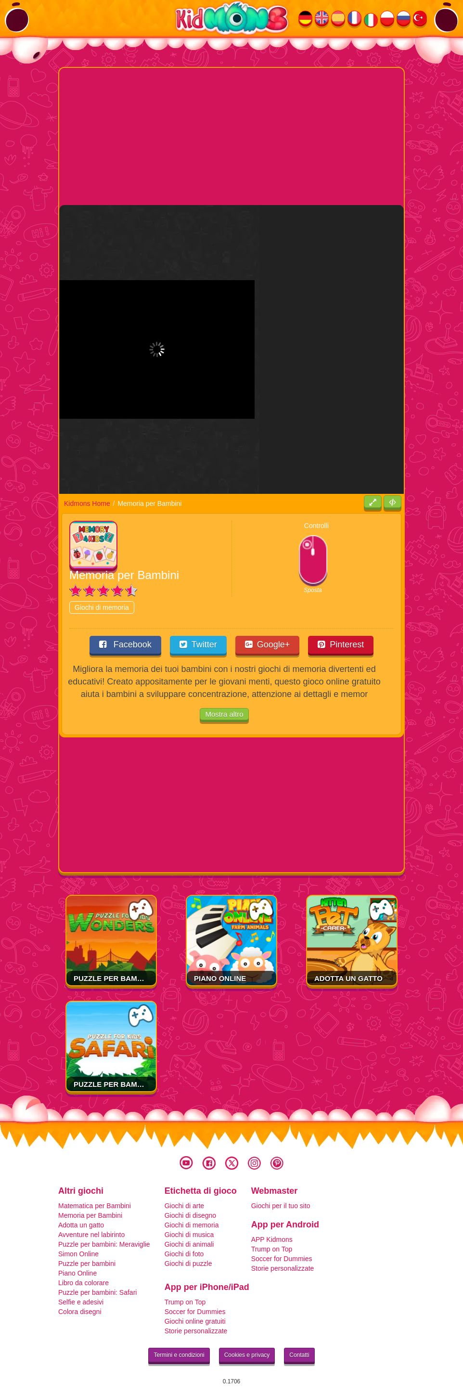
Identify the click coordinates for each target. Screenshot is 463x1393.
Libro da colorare (83, 1283)
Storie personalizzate (282, 1268)
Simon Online (78, 1254)
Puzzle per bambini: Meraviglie (137, 978)
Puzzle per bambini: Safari (128, 1084)
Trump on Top (272, 1249)
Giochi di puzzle (188, 1263)
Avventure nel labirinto (91, 1234)
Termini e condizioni (179, 1355)
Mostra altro (224, 714)
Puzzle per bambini (87, 1263)
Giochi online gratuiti (195, 1321)
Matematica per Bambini (94, 1206)
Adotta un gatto (348, 978)
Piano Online (220, 978)
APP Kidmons (272, 1239)
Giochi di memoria (102, 607)
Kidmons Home (87, 503)
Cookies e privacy (247, 1355)
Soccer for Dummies (281, 1259)
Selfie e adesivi (80, 1302)
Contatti (299, 1355)
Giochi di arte (184, 1206)
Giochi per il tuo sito (280, 1206)
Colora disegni (80, 1312)
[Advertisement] (261, 135)
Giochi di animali (189, 1244)
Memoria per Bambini (90, 1215)
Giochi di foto (184, 1254)
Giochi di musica (189, 1234)
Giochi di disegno (190, 1215)
